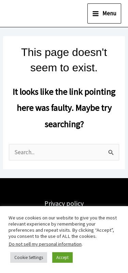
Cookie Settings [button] (28, 257)
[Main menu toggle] (104, 13)
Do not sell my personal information (45, 244)
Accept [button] (62, 257)
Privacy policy (64, 203)
